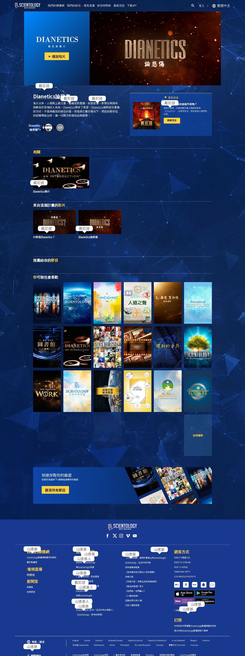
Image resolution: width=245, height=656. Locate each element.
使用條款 (179, 651)
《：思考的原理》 (89, 611)
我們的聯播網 (56, 5)
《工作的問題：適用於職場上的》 (146, 554)
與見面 (85, 563)
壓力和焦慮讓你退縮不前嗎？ (180, 104)
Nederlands (99, 628)
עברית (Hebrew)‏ (178, 624)
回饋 (178, 594)
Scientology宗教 (80, 643)
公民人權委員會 (132, 602)
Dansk (87, 624)
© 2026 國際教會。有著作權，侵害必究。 (39, 651)
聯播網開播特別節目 (41, 554)
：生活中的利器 (138, 559)
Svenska (159, 628)
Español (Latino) (135, 624)
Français (194, 628)
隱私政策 (209, 651)
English (76, 624)
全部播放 (198, 435)
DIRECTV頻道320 (182, 554)
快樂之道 (129, 573)
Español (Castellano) (157, 624)
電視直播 (89, 5)
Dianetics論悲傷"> (37, 127)
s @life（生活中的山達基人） (95, 606)
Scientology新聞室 (188, 638)
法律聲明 (223, 651)
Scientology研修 (101, 638)
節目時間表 (104, 5)
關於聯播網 (32, 559)
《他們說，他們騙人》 (135, 588)
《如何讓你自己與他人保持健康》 (140, 568)
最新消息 (119, 5)
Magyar (193, 624)
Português (124, 628)
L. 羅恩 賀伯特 (119, 638)
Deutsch (99, 624)
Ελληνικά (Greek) (115, 624)
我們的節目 (74, 5)
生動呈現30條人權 (133, 597)
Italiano (205, 624)
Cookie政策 (194, 651)
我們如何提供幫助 (166, 638)
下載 (132, 5)
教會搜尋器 (135, 638)
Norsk (112, 628)
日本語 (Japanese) (80, 628)
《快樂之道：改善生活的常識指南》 (141, 578)
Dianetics (150, 638)
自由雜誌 (96, 643)
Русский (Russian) (143, 628)
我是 (84, 592)
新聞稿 (30, 584)
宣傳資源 (31, 588)
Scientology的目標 (81, 638)
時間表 (31, 572)
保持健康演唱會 (132, 564)
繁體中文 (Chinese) (177, 628)
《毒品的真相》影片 (134, 583)
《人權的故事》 (132, 592)
